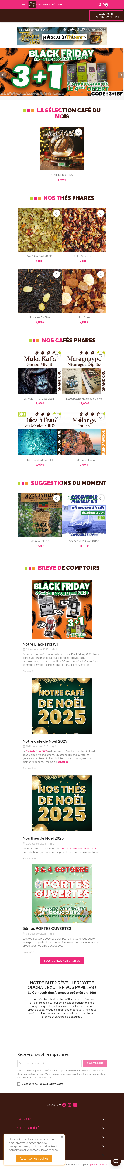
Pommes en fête (40, 317)
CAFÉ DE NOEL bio (62, 175)
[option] (61, 72)
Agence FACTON (98, 1164)
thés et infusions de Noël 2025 (78, 848)
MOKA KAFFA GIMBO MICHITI (39, 398)
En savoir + (29, 671)
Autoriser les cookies (34, 1158)
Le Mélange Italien (84, 460)
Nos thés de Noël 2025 (43, 838)
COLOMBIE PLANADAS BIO (84, 541)
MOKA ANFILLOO (40, 541)
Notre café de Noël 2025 (45, 741)
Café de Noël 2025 (37, 751)
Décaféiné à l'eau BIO (40, 460)
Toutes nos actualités (62, 961)
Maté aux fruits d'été (40, 256)
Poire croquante (84, 256)
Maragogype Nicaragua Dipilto (84, 398)
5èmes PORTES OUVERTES (47, 928)
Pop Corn (84, 317)
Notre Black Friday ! (40, 644)
